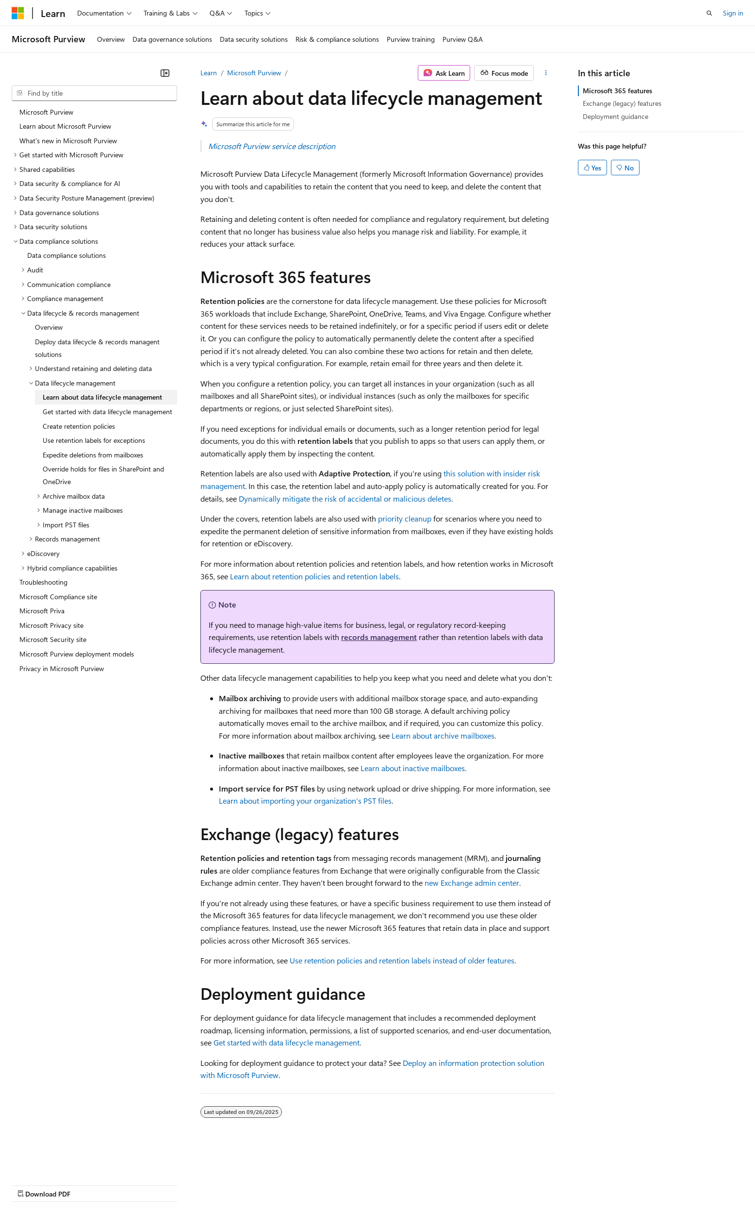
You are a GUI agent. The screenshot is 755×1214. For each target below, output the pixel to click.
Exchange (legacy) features (622, 103)
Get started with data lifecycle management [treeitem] (107, 411)
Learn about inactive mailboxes (413, 768)
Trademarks (402, 1184)
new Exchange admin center (472, 882)
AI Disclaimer (31, 1184)
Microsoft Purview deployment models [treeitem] (76, 653)
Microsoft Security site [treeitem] (52, 639)
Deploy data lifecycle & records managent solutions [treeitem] (97, 348)
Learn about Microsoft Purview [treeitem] (65, 126)
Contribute (174, 1184)
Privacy (212, 1184)
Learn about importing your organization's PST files (305, 800)
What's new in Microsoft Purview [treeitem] (68, 140)
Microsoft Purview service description (271, 146)
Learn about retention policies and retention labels (314, 576)
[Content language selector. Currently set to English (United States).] (56, 1161)
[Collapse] (165, 73)
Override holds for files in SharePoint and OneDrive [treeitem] (103, 475)
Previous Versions (88, 1184)
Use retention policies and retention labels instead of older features (402, 960)
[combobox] (94, 93)
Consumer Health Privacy (278, 1184)
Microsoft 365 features (617, 90)
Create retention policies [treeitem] (79, 426)
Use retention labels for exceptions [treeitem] (94, 440)
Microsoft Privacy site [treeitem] (51, 625)
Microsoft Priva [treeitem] (42, 610)
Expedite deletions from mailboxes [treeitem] (93, 454)
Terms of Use (354, 1184)
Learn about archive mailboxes (443, 735)
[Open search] (709, 13)
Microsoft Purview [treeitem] (46, 112)
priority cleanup (404, 518)
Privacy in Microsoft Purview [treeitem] (61, 668)
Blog (132, 1184)
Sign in (733, 12)
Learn (208, 72)
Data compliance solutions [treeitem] (66, 255)
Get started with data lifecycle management (286, 1042)
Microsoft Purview (254, 72)
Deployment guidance (615, 116)
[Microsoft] (18, 13)
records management (379, 637)
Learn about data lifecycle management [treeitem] (102, 397)
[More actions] (546, 73)
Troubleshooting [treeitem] (43, 582)
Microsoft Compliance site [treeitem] (58, 596)
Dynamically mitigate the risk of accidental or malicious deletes (345, 498)
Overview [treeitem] (49, 327)
